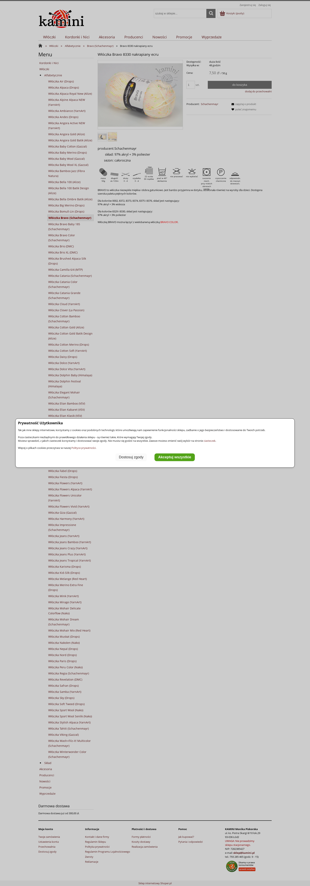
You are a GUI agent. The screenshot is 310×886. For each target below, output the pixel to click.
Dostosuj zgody (131, 457)
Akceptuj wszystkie (174, 457)
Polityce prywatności (83, 448)
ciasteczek (209, 441)
